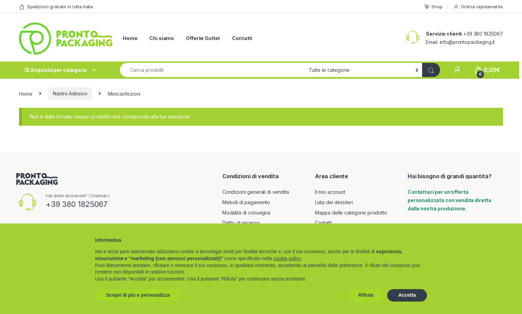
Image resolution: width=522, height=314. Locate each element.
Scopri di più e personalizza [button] (138, 295)
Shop (433, 7)
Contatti (242, 38)
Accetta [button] (407, 295)
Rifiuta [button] (366, 295)
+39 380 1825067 (77, 204)
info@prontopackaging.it (467, 42)
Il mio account (330, 192)
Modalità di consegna (246, 213)
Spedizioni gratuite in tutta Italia (56, 7)
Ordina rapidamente (478, 7)
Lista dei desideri (334, 202)
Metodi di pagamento (246, 202)
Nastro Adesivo (70, 93)
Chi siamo (161, 38)
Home (130, 38)
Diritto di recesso (241, 223)
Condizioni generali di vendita (255, 192)
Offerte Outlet (203, 38)
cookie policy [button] (287, 258)
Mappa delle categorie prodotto (351, 213)
